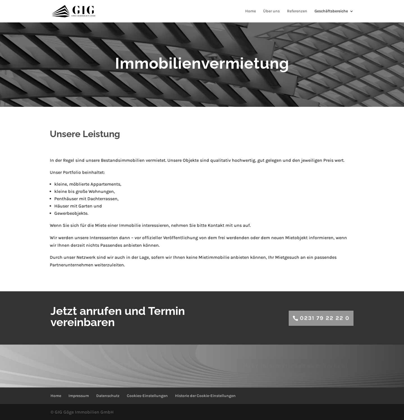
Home (250, 11)
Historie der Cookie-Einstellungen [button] (205, 395)
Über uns (271, 11)
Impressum (78, 395)
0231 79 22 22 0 (325, 318)
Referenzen (297, 11)
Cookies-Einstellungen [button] (147, 395)
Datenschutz (108, 395)
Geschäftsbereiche (331, 11)
